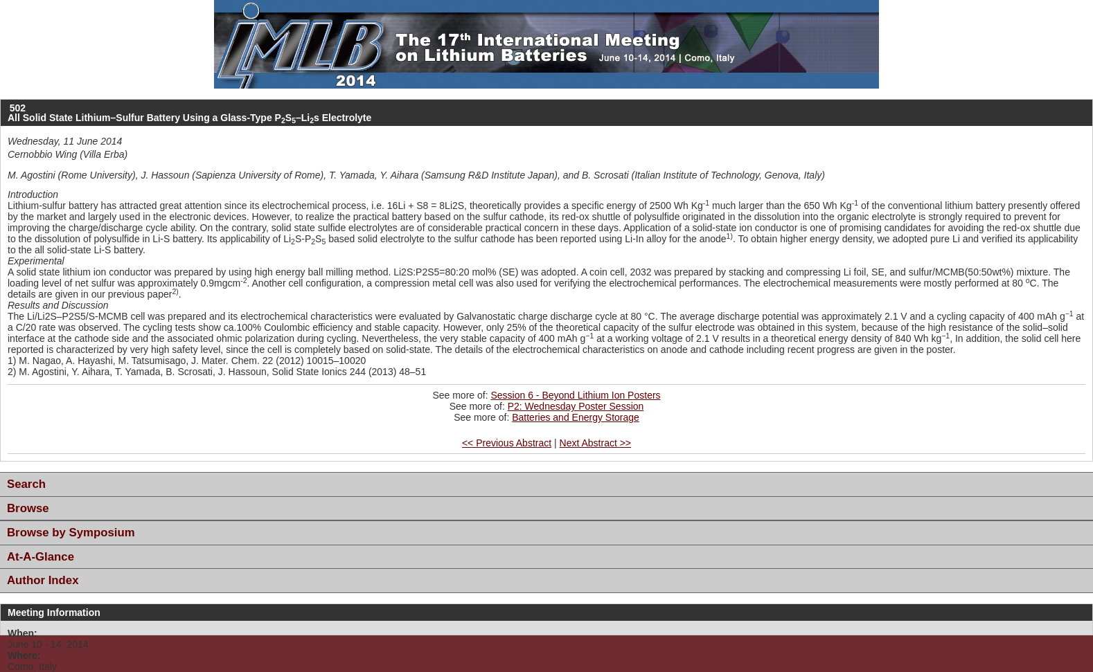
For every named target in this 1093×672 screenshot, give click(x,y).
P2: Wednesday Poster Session (576, 406)
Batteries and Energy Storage (575, 417)
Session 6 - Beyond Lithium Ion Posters (575, 395)
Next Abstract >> (596, 442)
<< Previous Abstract (506, 442)
